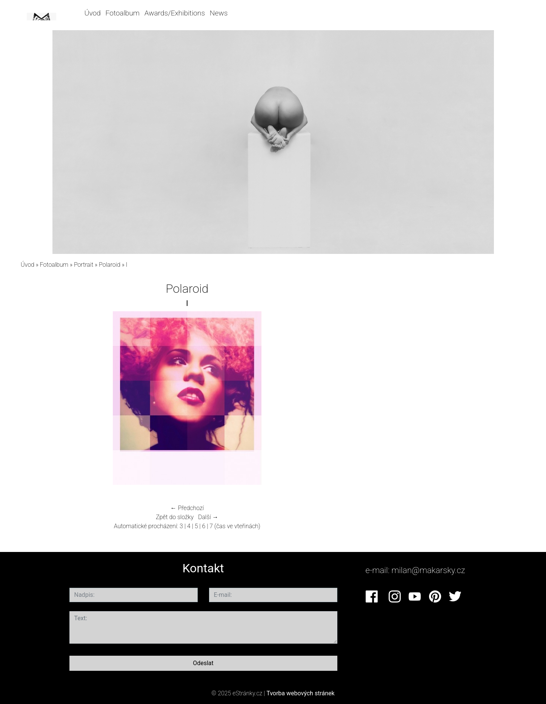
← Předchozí (187, 508)
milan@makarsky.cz (428, 570)
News (219, 13)
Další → (208, 517)
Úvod (93, 13)
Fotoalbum (123, 13)
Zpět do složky (175, 517)
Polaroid (109, 264)
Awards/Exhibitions (175, 13)
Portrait (83, 264)
